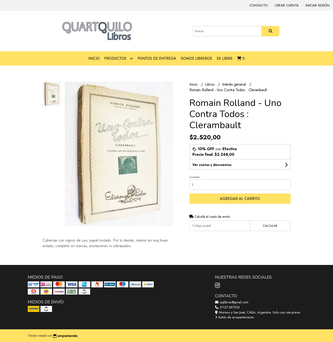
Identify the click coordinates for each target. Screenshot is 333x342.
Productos (118, 58)
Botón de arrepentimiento (234, 317)
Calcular (270, 226)
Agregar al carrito (240, 198)
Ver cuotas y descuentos (211, 164)
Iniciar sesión (318, 5)
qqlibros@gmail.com (231, 302)
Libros (210, 84)
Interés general (234, 84)
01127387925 (227, 307)
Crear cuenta (287, 5)
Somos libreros (196, 58)
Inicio (94, 58)
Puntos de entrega (157, 58)
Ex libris (224, 58)
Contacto (258, 5)
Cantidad (194, 177)
